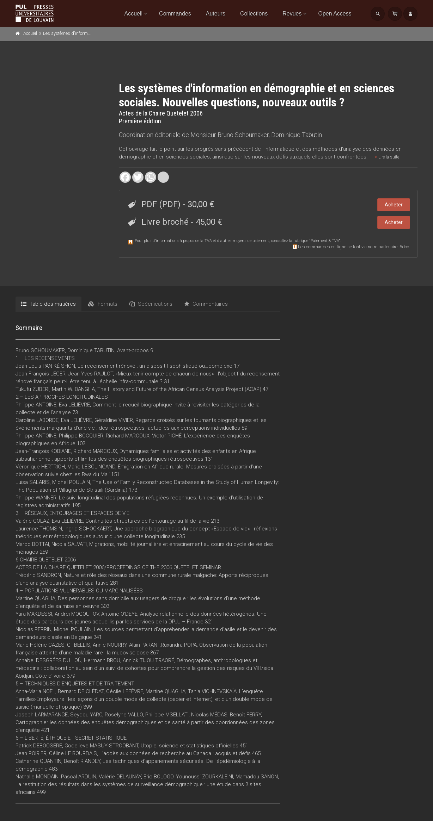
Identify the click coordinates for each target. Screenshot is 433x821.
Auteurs (215, 14)
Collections (254, 14)
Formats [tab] (102, 304)
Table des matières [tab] (48, 304)
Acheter (394, 204)
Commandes (175, 14)
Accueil (133, 14)
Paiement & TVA (325, 240)
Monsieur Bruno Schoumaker (229, 134)
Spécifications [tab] (150, 304)
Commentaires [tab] (206, 304)
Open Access (334, 14)
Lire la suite (386, 157)
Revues (291, 14)
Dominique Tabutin (296, 134)
